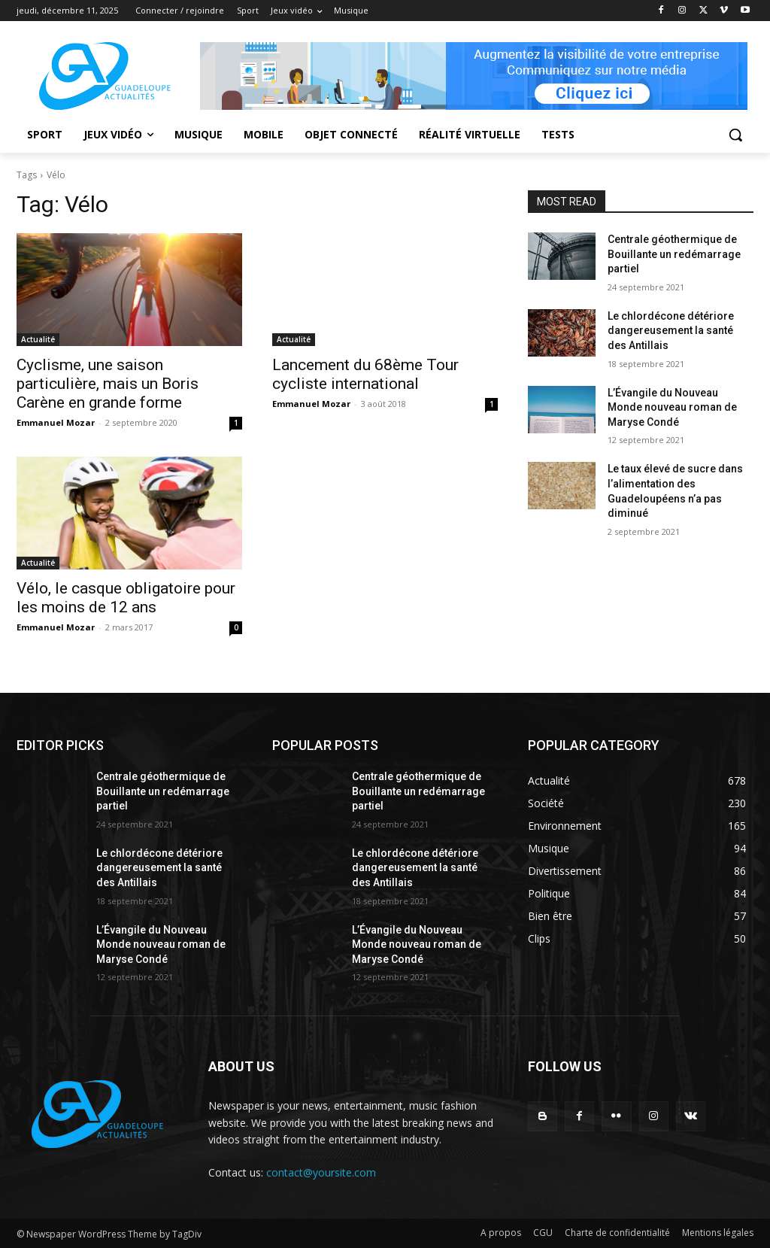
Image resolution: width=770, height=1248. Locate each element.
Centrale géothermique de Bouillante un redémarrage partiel (674, 254)
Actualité (38, 339)
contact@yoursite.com (321, 1172)
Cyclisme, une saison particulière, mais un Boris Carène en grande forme (108, 383)
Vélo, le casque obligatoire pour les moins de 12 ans (126, 597)
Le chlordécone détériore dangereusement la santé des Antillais (671, 330)
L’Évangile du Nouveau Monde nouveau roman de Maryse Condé (672, 407)
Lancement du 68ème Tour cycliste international (365, 374)
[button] (735, 135)
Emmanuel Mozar (56, 422)
